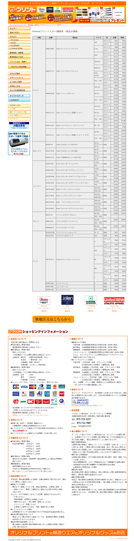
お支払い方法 (19, 86)
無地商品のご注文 (19, 57)
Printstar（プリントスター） (19, 39)
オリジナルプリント (15, 537)
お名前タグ (19, 100)
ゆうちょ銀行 (24, 471)
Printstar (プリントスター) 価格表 (44, 308)
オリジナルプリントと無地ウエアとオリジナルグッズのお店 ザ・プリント (67, 3)
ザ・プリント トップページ (18, 24)
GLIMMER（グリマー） (19, 45)
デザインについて (19, 77)
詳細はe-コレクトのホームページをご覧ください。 (31, 415)
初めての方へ (19, 32)
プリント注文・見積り (19, 61)
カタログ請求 (19, 73)
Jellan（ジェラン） (19, 42)
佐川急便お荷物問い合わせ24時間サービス (87, 405)
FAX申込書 (19, 67)
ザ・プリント (28, 537)
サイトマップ (14, 118)
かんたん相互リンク (16, 115)
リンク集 (12, 108)
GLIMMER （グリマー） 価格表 (91, 308)
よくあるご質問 (19, 82)
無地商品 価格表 (33, 24)
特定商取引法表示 (15, 105)
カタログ (19, 36)
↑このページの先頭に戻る (117, 538)
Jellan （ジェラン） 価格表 (67, 308)
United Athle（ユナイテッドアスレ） (19, 48)
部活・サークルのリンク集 (18, 112)
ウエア (19, 28)
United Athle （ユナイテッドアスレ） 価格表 (114, 308)
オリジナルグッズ (19, 96)
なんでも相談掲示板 (19, 90)
